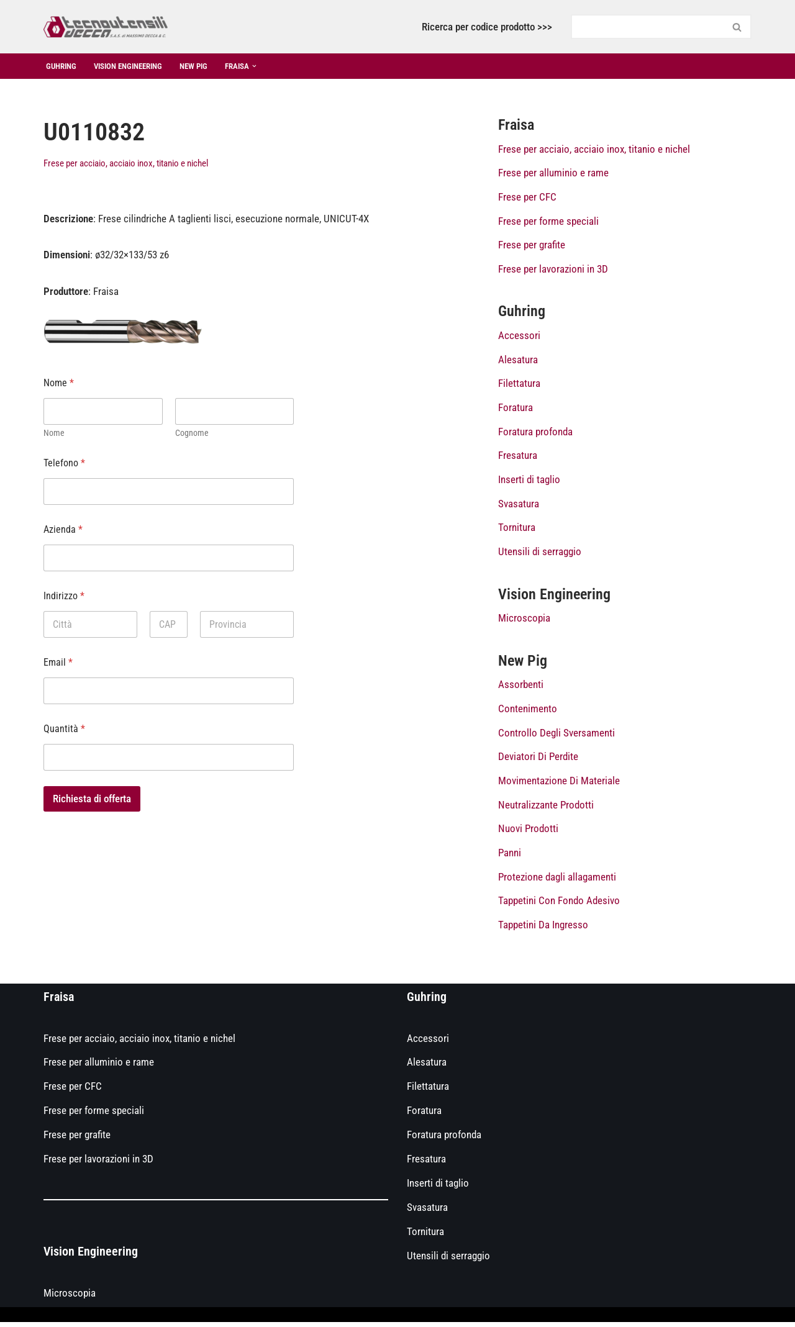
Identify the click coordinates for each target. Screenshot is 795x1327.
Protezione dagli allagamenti (557, 881)
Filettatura (519, 385)
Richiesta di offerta (92, 799)
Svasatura (518, 505)
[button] (270, 66)
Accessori (519, 336)
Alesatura (518, 361)
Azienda (63, 530)
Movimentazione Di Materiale (559, 784)
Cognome (192, 433)
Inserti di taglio (529, 481)
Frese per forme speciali (548, 221)
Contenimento (527, 712)
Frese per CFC (527, 197)
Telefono (64, 463)
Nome (54, 433)
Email (58, 663)
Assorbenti (520, 688)
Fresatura (517, 457)
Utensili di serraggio (539, 554)
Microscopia (524, 621)
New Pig (206, 66)
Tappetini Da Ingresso (543, 929)
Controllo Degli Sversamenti (556, 736)
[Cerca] (647, 26)
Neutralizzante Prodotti (546, 808)
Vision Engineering (135, 66)
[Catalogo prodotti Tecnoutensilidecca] (105, 26)
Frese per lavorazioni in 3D (553, 269)
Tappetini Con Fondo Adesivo (559, 905)
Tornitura (516, 529)
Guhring (63, 66)
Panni (509, 857)
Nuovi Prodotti (528, 833)
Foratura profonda (535, 433)
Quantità (64, 729)
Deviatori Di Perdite (538, 760)
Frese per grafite (531, 245)
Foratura (515, 409)
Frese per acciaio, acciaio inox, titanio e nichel (125, 163)
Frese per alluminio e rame (553, 173)
